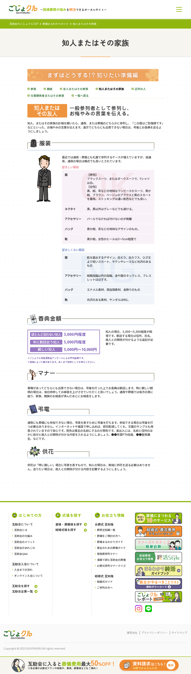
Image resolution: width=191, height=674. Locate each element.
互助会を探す (21, 586)
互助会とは (20, 530)
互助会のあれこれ (24, 548)
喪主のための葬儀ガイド (111, 548)
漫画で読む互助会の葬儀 (111, 560)
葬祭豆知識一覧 (106, 530)
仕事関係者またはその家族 (47, 95)
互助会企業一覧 (22, 591)
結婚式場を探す (65, 530)
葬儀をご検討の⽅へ (108, 536)
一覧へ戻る (82, 95)
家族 (33, 89)
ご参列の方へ (105, 587)
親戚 (49, 89)
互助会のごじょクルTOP (24, 24)
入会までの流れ (23, 569)
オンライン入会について (28, 575)
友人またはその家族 (75, 89)
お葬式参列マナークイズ (111, 566)
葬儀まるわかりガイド (56, 24)
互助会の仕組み (23, 536)
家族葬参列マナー (107, 554)
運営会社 (132, 632)
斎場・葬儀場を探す (68, 524)
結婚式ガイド (105, 581)
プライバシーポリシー (154, 632)
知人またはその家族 (111, 89)
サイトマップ (179, 632)
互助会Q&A (21, 554)
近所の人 (140, 89)
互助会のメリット (24, 542)
